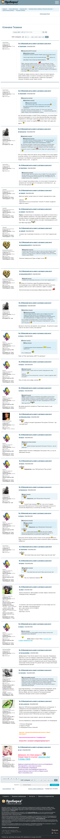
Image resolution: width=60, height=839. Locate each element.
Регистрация (43, 14)
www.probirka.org (32, 812)
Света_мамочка (6, 709)
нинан (3, 595)
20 (9, 652)
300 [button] (40, 37)
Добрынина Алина (6, 421)
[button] (51, 14)
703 (9, 597)
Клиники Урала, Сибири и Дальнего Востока (40, 8)
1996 (10, 759)
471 (9, 711)
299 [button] (36, 37)
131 (9, 192)
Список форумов (13, 8)
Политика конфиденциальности (10, 827)
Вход (48, 14)
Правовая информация (19, 796)
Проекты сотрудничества (46, 796)
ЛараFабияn (5, 42)
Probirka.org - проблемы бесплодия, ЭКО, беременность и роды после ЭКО (21, 837)
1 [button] (28, 37)
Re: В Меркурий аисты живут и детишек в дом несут (34, 43)
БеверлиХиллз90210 (7, 250)
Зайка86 (4, 189)
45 (9, 45)
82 (9, 679)
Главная (4, 8)
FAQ (13, 788)
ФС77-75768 (14, 809)
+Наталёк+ (5, 677)
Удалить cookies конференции (35, 788)
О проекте (6, 796)
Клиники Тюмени (20, 10)
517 (9, 344)
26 (9, 139)
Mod (3, 756)
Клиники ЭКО (23, 8)
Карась (4, 342)
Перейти (16, 784)
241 (9, 252)
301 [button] (43, 37)
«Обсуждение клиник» (8, 10)
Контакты (32, 796)
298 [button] (32, 37)
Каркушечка (5, 136)
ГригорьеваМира (6, 649)
